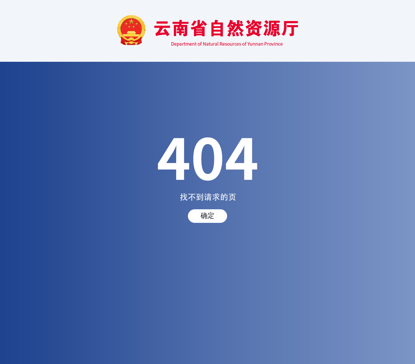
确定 (207, 215)
